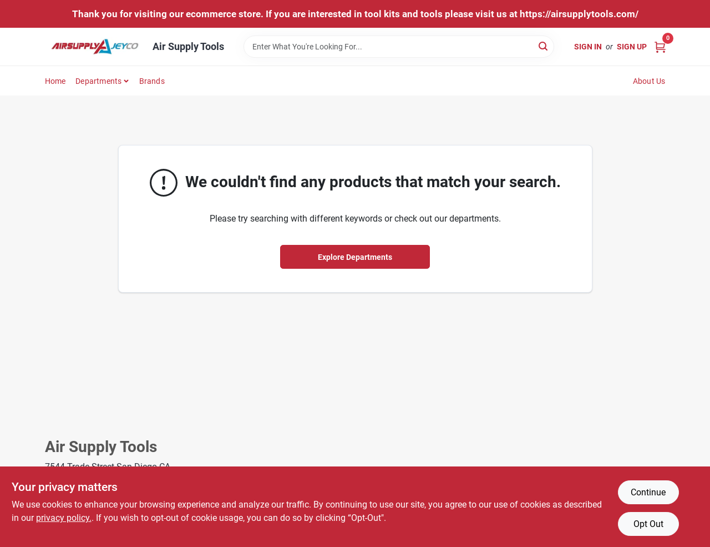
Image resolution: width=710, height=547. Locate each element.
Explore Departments (355, 257)
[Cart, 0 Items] (660, 46)
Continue (648, 492)
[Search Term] (399, 47)
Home (55, 81)
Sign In (588, 46)
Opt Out (648, 524)
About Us (649, 81)
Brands (152, 81)
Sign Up (632, 46)
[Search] (544, 46)
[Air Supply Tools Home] (95, 46)
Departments (98, 81)
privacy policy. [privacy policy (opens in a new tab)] (64, 518)
